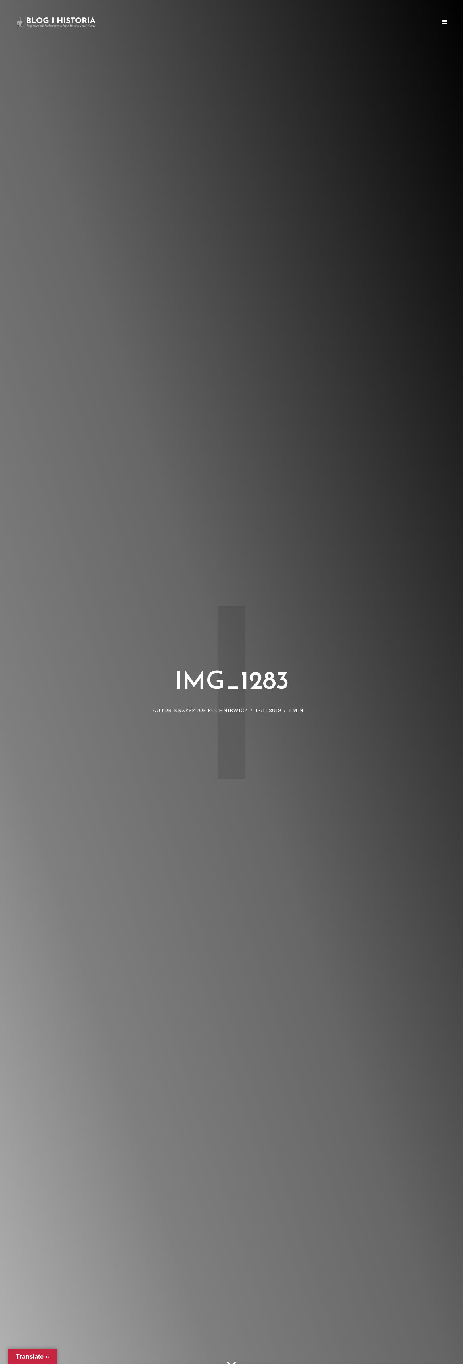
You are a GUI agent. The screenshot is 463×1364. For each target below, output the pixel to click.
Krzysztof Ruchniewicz (211, 710)
